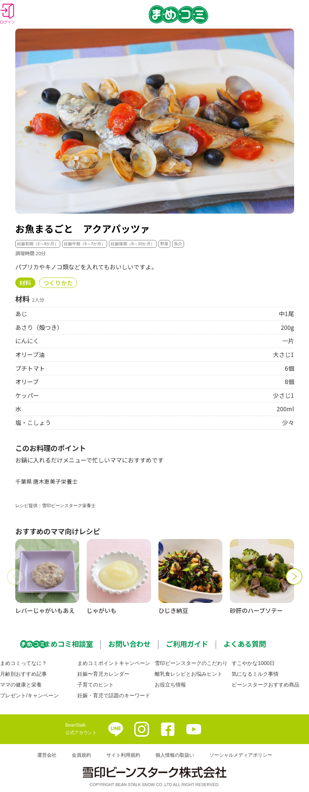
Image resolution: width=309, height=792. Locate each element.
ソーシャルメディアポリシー (240, 755)
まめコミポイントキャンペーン (113, 663)
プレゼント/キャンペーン (29, 695)
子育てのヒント (95, 685)
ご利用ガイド (187, 644)
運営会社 (47, 755)
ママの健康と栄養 (21, 685)
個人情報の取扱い (174, 755)
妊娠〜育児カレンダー (103, 674)
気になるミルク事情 (255, 674)
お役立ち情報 (170, 685)
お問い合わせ (129, 644)
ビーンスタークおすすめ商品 (265, 685)
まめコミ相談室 (68, 644)
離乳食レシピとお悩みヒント (188, 674)
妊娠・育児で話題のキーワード (113, 695)
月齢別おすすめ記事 (23, 674)
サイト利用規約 (123, 755)
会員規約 (81, 755)
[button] (15, 576)
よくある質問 (244, 644)
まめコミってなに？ (23, 663)
